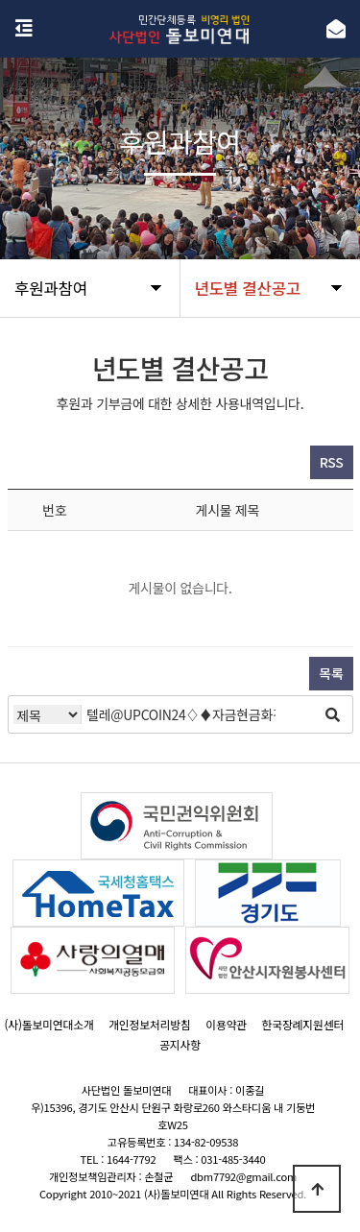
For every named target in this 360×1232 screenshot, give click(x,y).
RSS (332, 461)
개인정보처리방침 (149, 1024)
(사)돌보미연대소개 (48, 1024)
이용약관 (226, 1024)
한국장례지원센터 (303, 1024)
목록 (331, 673)
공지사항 (180, 1044)
